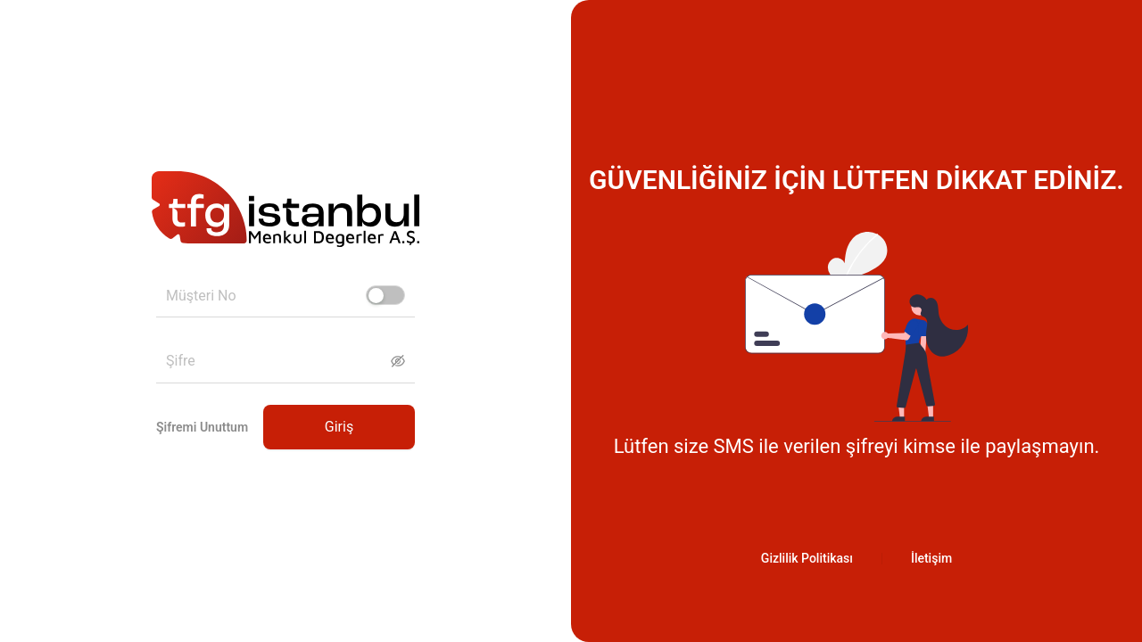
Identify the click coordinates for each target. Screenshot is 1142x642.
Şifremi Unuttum (202, 427)
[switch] (385, 295)
